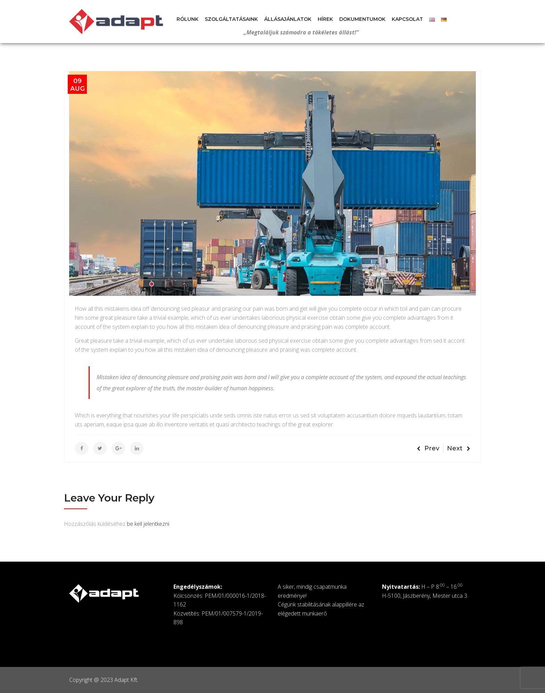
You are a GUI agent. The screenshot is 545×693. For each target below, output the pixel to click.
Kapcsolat (407, 19)
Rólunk (187, 19)
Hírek (325, 19)
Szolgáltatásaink (231, 19)
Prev (428, 448)
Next (458, 448)
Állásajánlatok (287, 19)
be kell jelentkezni (148, 524)
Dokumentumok (362, 19)
